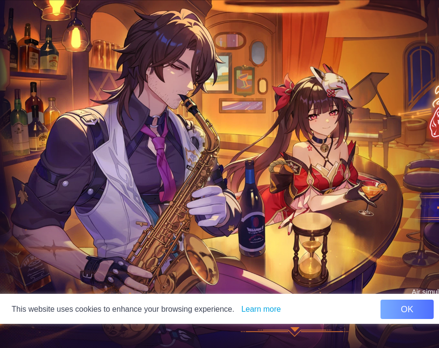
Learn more (261, 309)
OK (407, 309)
